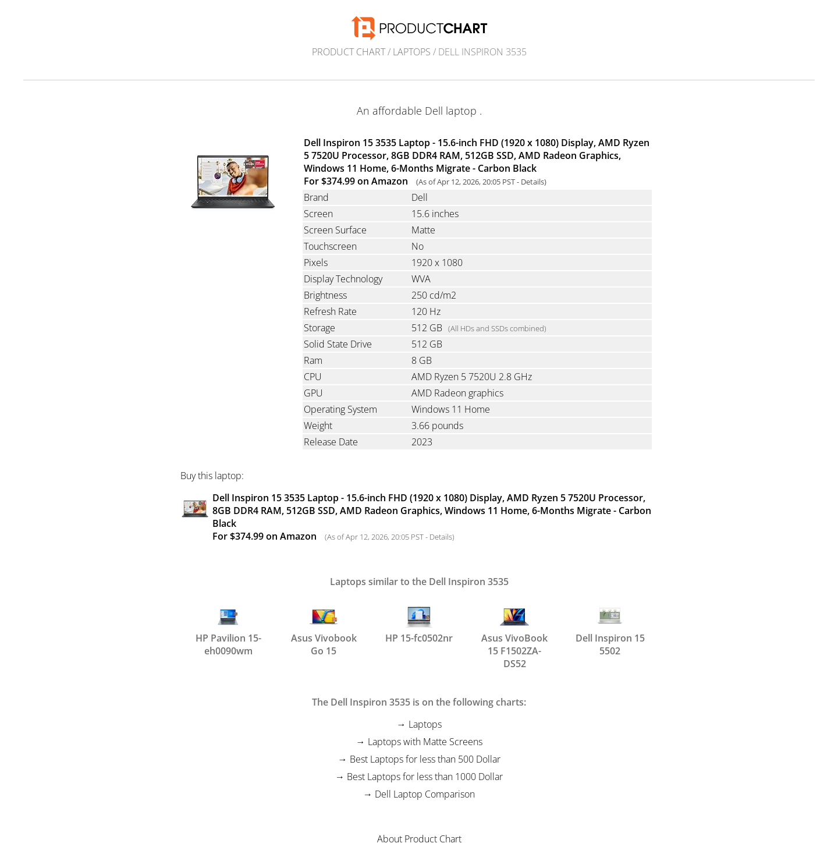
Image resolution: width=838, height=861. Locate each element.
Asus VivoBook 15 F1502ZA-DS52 (514, 629)
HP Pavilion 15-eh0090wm (228, 629)
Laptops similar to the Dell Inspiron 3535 (419, 581)
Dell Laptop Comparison (425, 794)
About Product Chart (419, 838)
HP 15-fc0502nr (419, 623)
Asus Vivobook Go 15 (324, 629)
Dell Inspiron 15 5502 (610, 629)
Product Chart (348, 51)
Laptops (412, 51)
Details (532, 181)
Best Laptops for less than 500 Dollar (425, 759)
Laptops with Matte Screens (425, 741)
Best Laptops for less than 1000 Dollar (425, 776)
